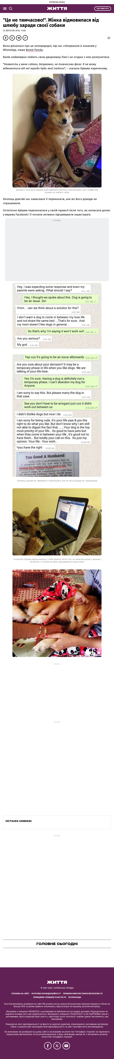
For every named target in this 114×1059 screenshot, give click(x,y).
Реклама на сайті (20, 993)
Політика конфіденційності (46, 993)
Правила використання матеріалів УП (83, 993)
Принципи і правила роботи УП (49, 997)
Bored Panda (34, 50)
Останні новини (18, 821)
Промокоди (74, 997)
